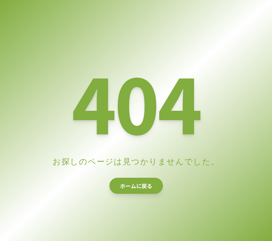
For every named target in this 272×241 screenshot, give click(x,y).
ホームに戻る (136, 186)
